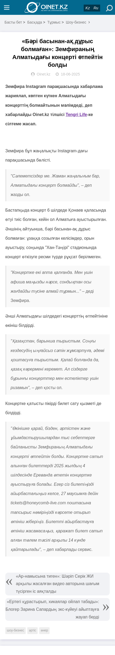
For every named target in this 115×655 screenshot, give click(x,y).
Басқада (34, 22)
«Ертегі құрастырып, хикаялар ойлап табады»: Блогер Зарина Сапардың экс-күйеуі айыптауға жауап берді (52, 609)
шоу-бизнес (15, 630)
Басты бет (13, 22)
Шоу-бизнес (76, 22)
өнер (44, 630)
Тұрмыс (54, 22)
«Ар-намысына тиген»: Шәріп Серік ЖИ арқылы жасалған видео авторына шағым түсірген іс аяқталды (57, 584)
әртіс (32, 630)
